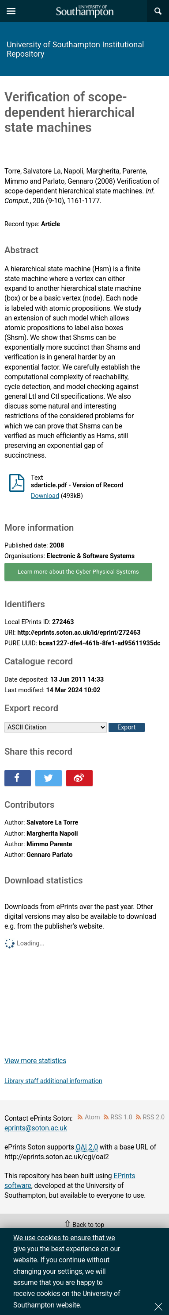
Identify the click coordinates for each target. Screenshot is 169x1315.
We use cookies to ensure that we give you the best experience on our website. (66, 1249)
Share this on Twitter (48, 778)
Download (45, 496)
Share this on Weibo (79, 778)
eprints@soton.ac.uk (35, 1128)
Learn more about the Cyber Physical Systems (78, 571)
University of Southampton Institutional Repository (75, 49)
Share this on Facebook (17, 778)
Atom (92, 1117)
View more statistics (35, 1061)
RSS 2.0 (154, 1117)
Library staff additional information (53, 1081)
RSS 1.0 (121, 1117)
